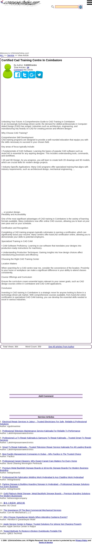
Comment (18, 70)
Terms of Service (46, 543)
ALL (2, 55)
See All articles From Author (61, 346)
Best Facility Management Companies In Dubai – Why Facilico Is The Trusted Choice (41, 454)
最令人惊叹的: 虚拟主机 (14, 503)
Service (10, 55)
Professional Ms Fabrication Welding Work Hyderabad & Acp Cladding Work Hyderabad (43, 477)
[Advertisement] (46, 31)
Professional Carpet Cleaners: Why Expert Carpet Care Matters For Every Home (39, 461)
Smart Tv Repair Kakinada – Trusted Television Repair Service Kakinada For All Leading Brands (46, 447)
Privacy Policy (81, 540)
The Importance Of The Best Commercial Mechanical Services (32, 510)
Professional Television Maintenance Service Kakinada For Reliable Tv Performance (41, 431)
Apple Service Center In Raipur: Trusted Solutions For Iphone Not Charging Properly (42, 524)
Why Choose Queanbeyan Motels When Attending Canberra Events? (35, 517)
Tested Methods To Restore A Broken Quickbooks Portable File (32, 531)
